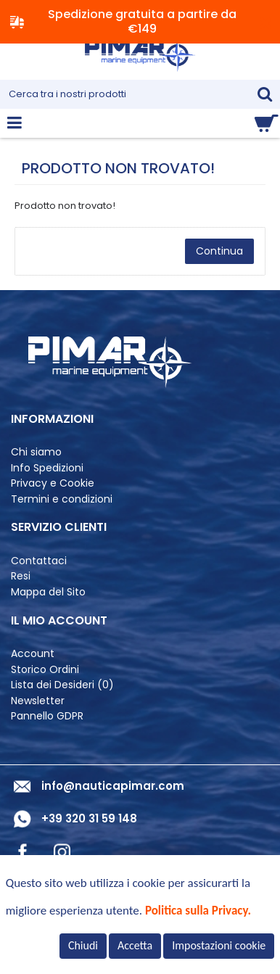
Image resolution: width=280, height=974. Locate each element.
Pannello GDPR (47, 716)
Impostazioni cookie (218, 945)
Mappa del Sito (48, 592)
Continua (219, 251)
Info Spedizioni (47, 468)
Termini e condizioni (61, 499)
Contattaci (39, 561)
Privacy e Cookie (52, 483)
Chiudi (83, 945)
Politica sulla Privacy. (198, 910)
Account (32, 654)
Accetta (135, 945)
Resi (20, 576)
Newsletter (38, 701)
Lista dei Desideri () (62, 685)
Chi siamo (36, 452)
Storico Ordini (45, 670)
